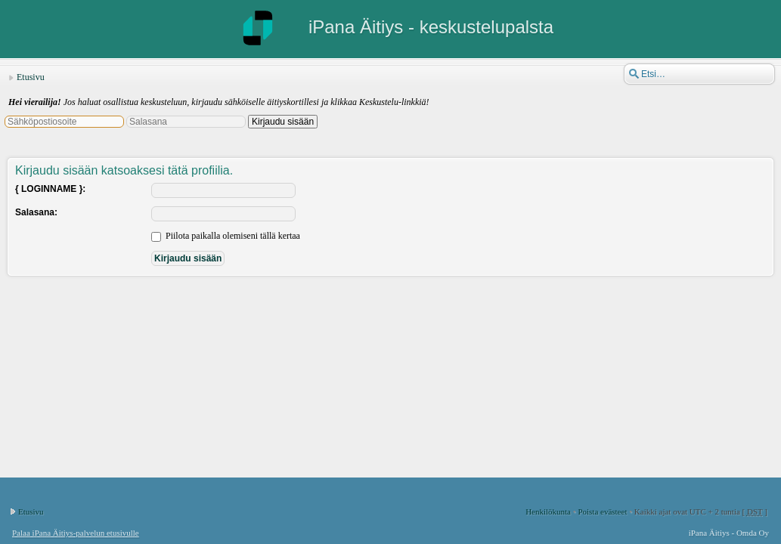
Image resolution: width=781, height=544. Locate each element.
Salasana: (36, 212)
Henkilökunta (548, 511)
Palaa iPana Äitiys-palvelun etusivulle (75, 532)
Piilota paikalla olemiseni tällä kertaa (225, 235)
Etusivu (31, 77)
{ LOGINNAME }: (50, 189)
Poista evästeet (602, 511)
